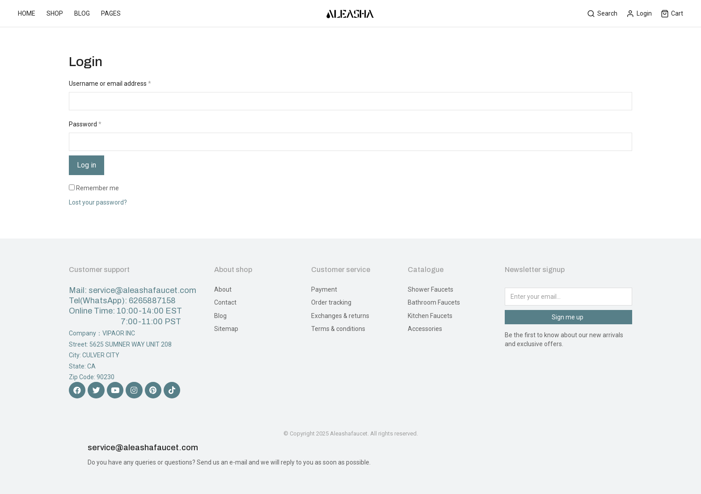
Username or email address (110, 83)
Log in (86, 165)
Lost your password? (98, 202)
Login (639, 13)
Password (85, 124)
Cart (672, 13)
